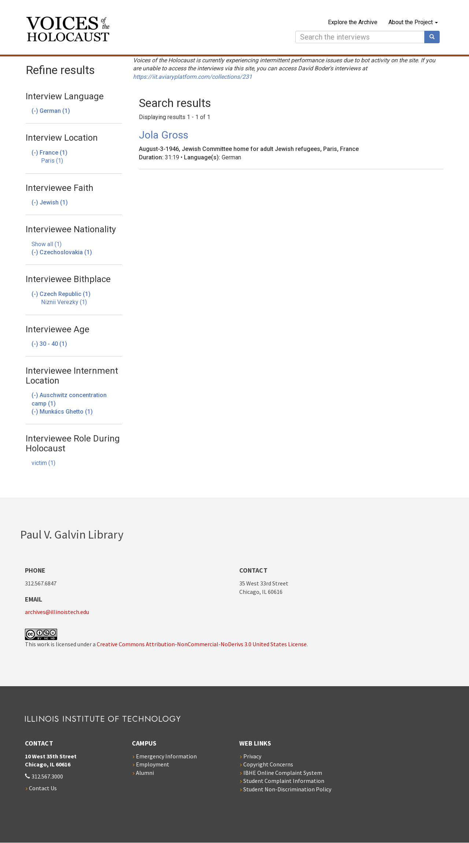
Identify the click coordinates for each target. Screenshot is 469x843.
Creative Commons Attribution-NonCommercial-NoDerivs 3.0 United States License (202, 644)
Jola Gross (163, 135)
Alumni (145, 772)
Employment (152, 764)
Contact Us (43, 788)
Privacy (252, 756)
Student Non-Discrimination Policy (287, 789)
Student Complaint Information (283, 780)
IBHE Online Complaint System (282, 772)
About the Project (413, 22)
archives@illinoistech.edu (57, 611)
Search (434, 37)
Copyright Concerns (268, 764)
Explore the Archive (352, 22)
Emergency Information (166, 756)
